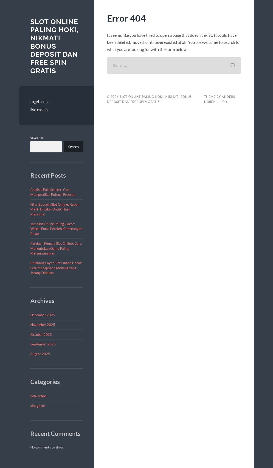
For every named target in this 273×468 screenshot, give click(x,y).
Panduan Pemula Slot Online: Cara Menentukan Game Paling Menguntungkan (56, 248)
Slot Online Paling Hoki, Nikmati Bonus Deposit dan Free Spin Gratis (54, 46)
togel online (40, 101)
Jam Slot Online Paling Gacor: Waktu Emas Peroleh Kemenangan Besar (56, 229)
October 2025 (41, 334)
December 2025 (42, 315)
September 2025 (43, 344)
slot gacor (37, 406)
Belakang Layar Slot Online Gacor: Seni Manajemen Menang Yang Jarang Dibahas (56, 268)
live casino (39, 109)
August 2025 (40, 354)
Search (36, 138)
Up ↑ (223, 102)
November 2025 (42, 324)
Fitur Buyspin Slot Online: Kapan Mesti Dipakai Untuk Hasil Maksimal (54, 209)
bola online (38, 396)
